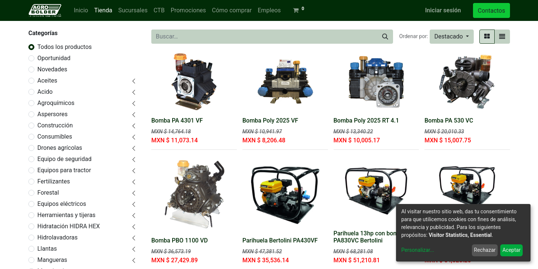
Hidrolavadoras (57, 237)
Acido (45, 91)
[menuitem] (81, 10)
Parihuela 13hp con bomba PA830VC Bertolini (369, 237)
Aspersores (52, 114)
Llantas (47, 248)
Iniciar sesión (443, 10)
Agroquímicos (55, 102)
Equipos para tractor (64, 170)
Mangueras (52, 259)
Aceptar (512, 250)
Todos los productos (64, 46)
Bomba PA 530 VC (448, 120)
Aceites (47, 80)
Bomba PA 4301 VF (177, 120)
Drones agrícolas (59, 147)
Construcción (55, 125)
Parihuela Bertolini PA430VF (280, 240)
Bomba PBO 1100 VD (179, 240)
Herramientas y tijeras (66, 215)
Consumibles (54, 136)
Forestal (48, 192)
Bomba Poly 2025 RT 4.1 (366, 120)
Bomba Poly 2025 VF (270, 120)
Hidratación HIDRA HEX (68, 226)
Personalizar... (417, 250)
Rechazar (485, 250)
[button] (452, 37)
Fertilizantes (53, 181)
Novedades (52, 69)
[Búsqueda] (385, 37)
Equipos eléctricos (61, 203)
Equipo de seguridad (64, 159)
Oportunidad (53, 58)
